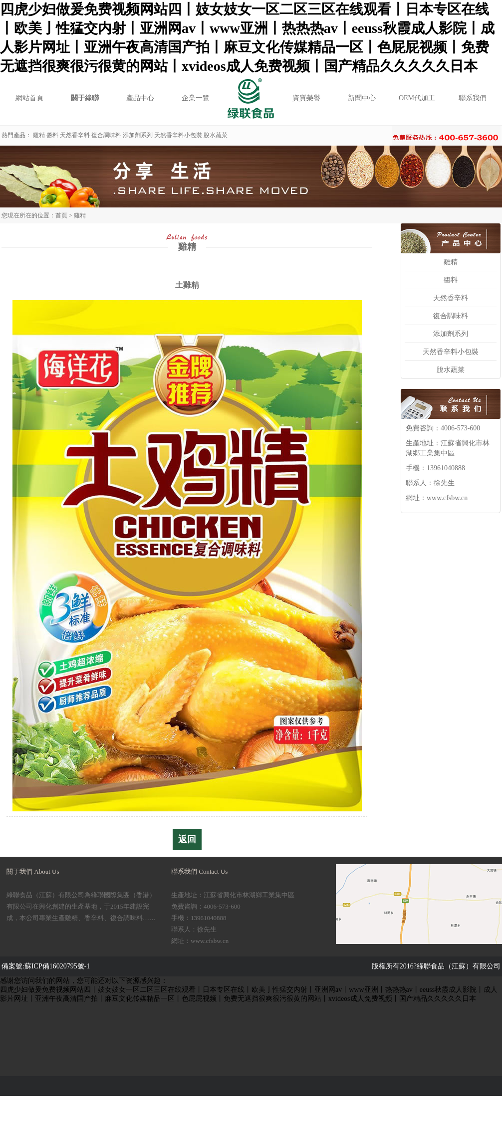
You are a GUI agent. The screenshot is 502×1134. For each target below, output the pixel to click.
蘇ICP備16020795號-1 (57, 966)
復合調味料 (106, 135)
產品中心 (140, 98)
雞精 (39, 135)
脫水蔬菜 (216, 135)
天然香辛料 (75, 135)
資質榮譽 (306, 98)
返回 (187, 839)
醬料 (52, 135)
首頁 (61, 215)
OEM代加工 (417, 98)
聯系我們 (473, 98)
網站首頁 (29, 98)
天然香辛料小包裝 (178, 135)
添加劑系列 (138, 135)
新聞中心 (362, 98)
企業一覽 (196, 98)
